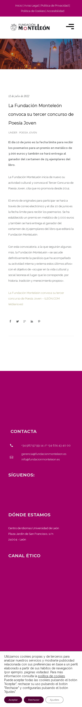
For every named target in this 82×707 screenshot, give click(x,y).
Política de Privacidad (55, 5)
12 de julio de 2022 (18, 96)
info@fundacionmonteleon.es (40, 459)
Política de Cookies (33, 11)
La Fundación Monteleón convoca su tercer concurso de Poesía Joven (41, 114)
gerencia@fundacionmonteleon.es (43, 454)
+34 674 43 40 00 (59, 445)
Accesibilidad (55, 11)
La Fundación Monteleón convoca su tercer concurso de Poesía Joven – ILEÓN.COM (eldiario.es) (36, 298)
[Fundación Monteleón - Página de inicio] (30, 27)
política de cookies (51, 676)
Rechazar (33, 699)
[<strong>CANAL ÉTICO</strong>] (24, 556)
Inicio (18, 5)
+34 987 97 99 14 (32, 445)
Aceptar (13, 699)
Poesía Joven (28, 132)
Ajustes (54, 699)
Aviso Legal (31, 5)
